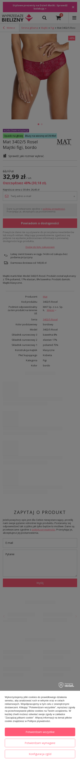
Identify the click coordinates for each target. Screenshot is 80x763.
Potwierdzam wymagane (40, 743)
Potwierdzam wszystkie (40, 732)
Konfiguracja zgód (40, 754)
